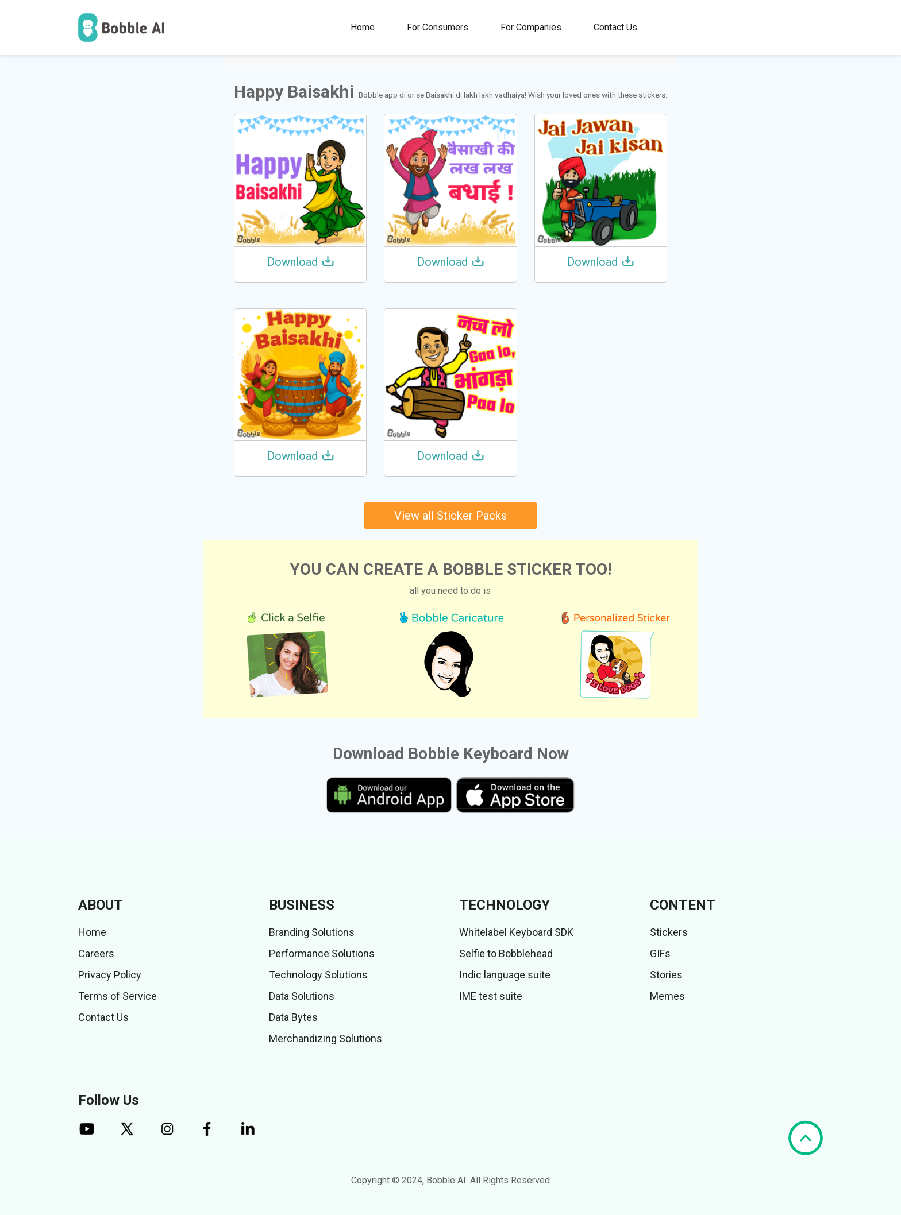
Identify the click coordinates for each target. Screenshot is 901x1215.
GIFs (660, 953)
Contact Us (615, 27)
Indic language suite (504, 975)
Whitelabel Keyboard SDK (516, 932)
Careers (96, 953)
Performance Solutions (322, 953)
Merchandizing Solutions (325, 1038)
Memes (667, 996)
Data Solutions (301, 996)
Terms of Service (117, 996)
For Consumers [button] (437, 27)
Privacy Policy (109, 975)
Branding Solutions (312, 932)
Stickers (669, 932)
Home (363, 27)
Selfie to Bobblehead (506, 953)
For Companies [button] (530, 27)
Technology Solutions (318, 975)
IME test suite (490, 996)
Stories (666, 975)
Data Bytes (293, 1017)
